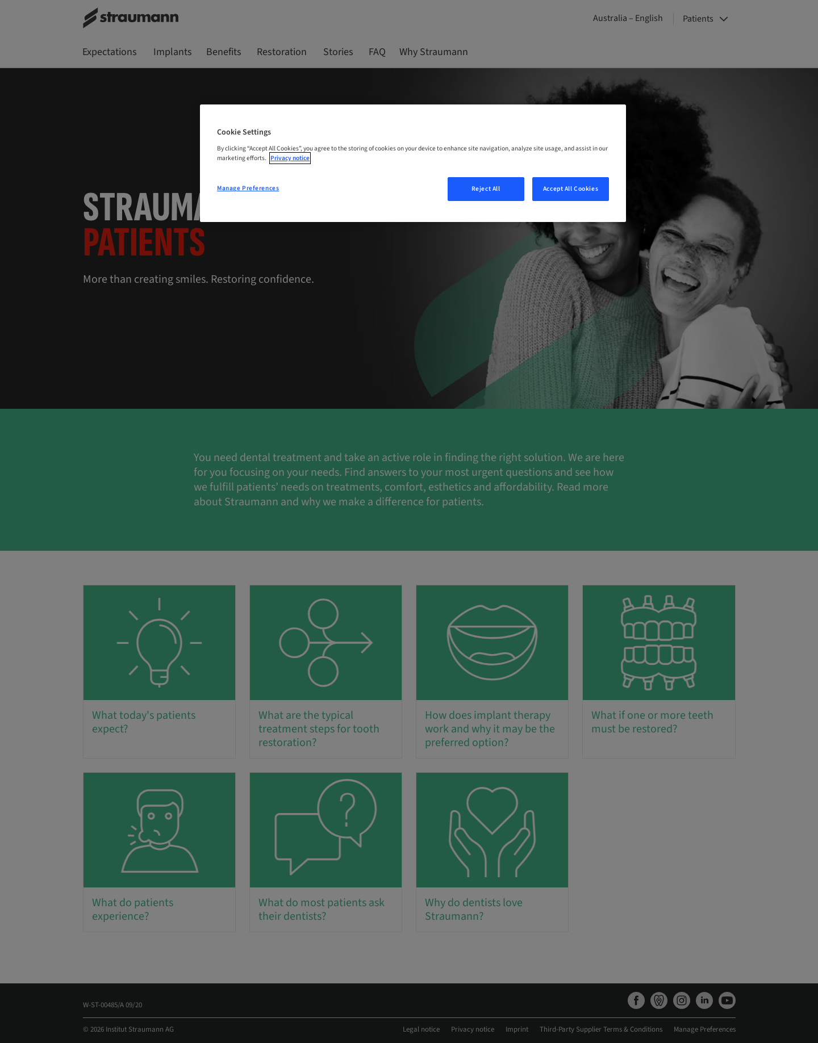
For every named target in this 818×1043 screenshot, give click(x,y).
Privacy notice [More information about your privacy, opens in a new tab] (290, 158)
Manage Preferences (248, 188)
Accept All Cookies (570, 189)
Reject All (485, 189)
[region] (413, 163)
